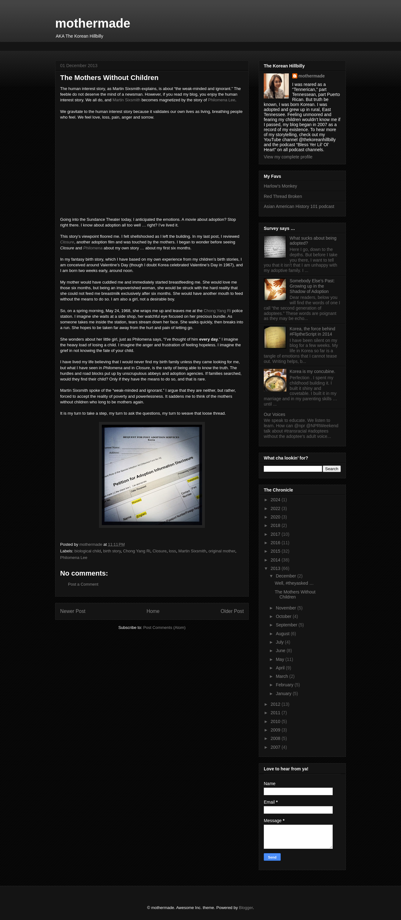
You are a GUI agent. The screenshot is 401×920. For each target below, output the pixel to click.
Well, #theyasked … (294, 583)
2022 (276, 508)
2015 (276, 551)
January (284, 693)
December (286, 575)
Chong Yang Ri (217, 310)
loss (172, 551)
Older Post (232, 611)
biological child (88, 551)
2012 (276, 704)
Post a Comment (83, 584)
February (285, 684)
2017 (276, 534)
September (287, 624)
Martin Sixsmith (126, 100)
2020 (276, 516)
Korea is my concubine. (313, 371)
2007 (276, 747)
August (283, 633)
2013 (276, 568)
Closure (67, 242)
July (280, 642)
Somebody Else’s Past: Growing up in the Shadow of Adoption (312, 286)
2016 (276, 542)
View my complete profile (288, 156)
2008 (276, 738)
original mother (221, 551)
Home (153, 611)
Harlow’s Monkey (280, 186)
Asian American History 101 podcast (299, 206)
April (281, 667)
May (280, 659)
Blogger (246, 907)
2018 (276, 525)
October (284, 616)
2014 (276, 559)
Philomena (92, 248)
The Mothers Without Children (295, 594)
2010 (276, 721)
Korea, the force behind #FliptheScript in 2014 (313, 331)
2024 (276, 499)
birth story (112, 551)
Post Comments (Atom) (164, 627)
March (282, 676)
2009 (276, 729)
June (281, 650)
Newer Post (73, 611)
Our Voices (274, 414)
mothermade (92, 23)
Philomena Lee (221, 100)
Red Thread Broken (283, 196)
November (286, 607)
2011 (276, 712)
